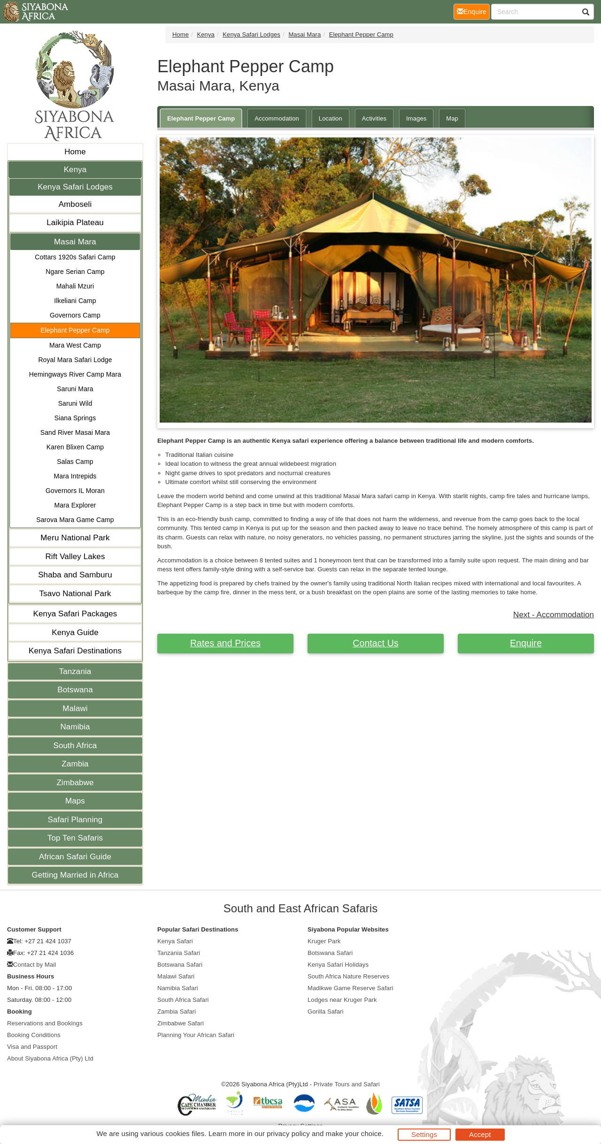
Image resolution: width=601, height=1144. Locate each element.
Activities (374, 118)
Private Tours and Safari (347, 1084)
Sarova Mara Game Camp (75, 519)
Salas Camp (75, 461)
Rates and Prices (225, 643)
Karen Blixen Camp (75, 447)
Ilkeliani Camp (75, 300)
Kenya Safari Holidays (338, 964)
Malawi (75, 708)
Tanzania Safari (178, 952)
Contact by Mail (34, 964)
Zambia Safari (176, 1011)
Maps (75, 800)
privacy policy (288, 1133)
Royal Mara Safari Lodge (75, 360)
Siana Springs (75, 418)
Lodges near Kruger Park (342, 999)
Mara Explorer (75, 505)
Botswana (74, 689)
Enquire (526, 643)
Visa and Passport (32, 1046)
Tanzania (75, 671)
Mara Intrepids (75, 476)
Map (452, 118)
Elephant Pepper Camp (75, 330)
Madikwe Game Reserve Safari (350, 988)
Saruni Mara (75, 389)
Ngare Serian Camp (75, 271)
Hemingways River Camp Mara (75, 374)
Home (75, 151)
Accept (480, 1134)
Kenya (75, 169)
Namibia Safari (177, 988)
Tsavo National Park (75, 593)
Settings (424, 1134)
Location (330, 118)
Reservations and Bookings (45, 1023)
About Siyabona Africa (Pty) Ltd (50, 1058)
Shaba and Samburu (75, 574)
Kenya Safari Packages (75, 613)
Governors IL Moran (75, 490)
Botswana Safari (179, 964)
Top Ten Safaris (75, 837)
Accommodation (276, 118)
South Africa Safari (183, 999)
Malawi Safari (175, 976)
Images (416, 118)
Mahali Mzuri (75, 286)
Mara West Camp (75, 345)
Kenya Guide (75, 632)
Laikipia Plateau (75, 222)
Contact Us (375, 643)
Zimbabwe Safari (180, 1023)
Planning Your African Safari (195, 1034)
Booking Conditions (34, 1034)
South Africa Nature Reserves (348, 976)
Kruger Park (324, 941)
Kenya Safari (175, 941)
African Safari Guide (75, 856)
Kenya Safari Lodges (75, 186)
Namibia (75, 726)
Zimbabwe (74, 782)
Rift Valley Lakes (75, 556)
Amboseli (75, 204)
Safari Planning (75, 819)
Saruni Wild (75, 403)
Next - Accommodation (553, 614)
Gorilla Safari (326, 1011)
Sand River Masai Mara (75, 432)
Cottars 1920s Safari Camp (75, 257)
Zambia (75, 763)
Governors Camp (75, 315)
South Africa (75, 745)
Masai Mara (75, 241)
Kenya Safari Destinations (75, 650)
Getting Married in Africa (75, 875)
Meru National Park (74, 537)
